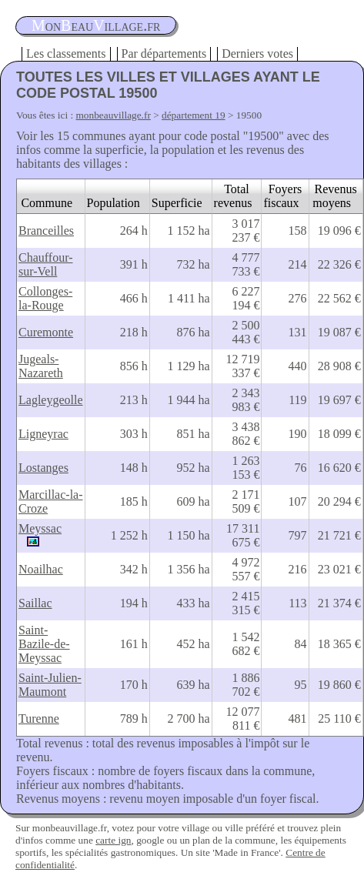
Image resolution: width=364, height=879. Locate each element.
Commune (46, 202)
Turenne (38, 718)
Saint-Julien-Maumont (50, 684)
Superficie (177, 202)
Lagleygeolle (50, 399)
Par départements (164, 53)
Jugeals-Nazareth (40, 366)
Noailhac (40, 569)
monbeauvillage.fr (113, 115)
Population (113, 202)
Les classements (66, 53)
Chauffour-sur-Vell (45, 264)
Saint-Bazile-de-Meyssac (44, 643)
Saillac (35, 603)
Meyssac (40, 528)
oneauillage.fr (96, 25)
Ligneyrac (43, 433)
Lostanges (43, 467)
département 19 (193, 115)
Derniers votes (257, 53)
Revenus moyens (334, 195)
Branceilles (46, 230)
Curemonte (45, 332)
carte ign (113, 840)
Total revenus (233, 195)
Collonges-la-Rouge (45, 298)
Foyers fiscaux (282, 195)
